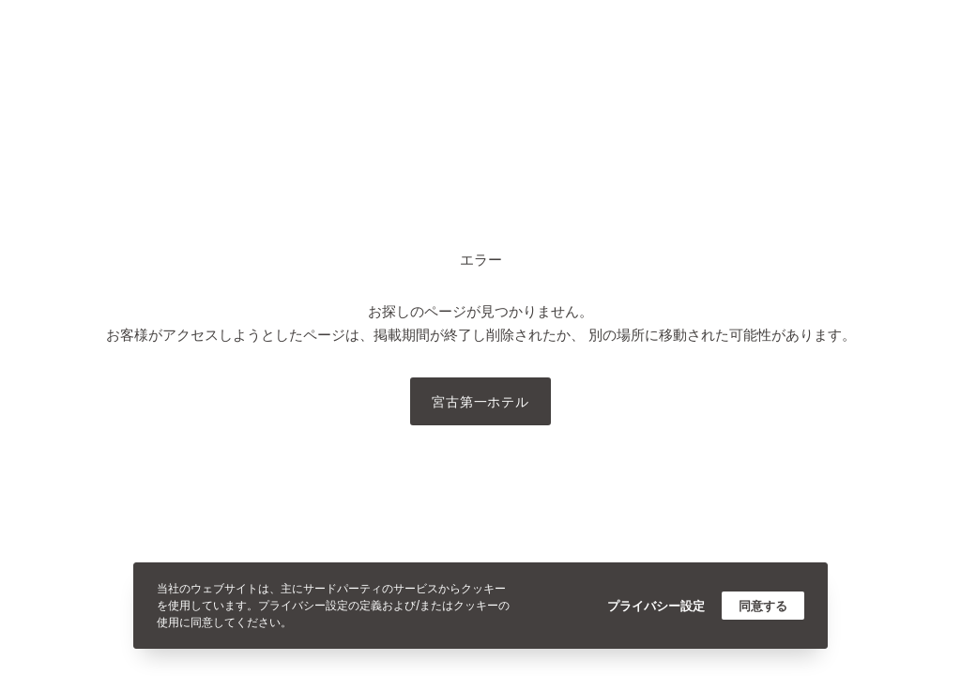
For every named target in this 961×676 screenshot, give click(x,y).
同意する (763, 605)
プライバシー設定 (656, 605)
